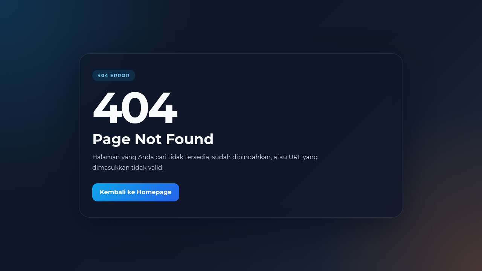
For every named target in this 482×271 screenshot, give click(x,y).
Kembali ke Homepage (136, 192)
